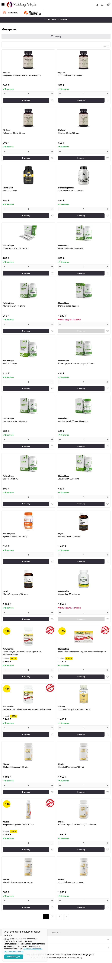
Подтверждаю (13, 956)
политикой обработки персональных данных (23, 949)
